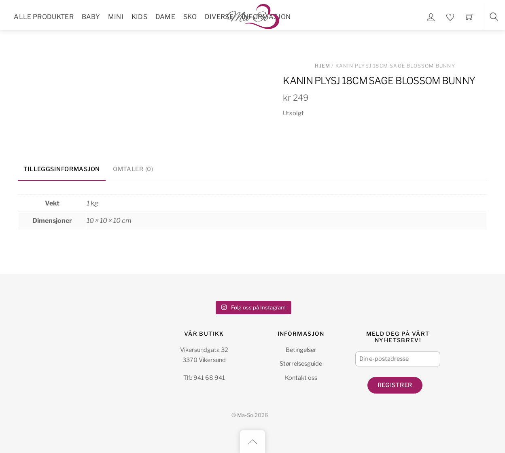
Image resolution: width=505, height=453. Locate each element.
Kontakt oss (301, 377)
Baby (91, 17)
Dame (165, 17)
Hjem (322, 66)
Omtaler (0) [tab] (133, 169)
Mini (115, 17)
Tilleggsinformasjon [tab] (61, 169)
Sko (190, 17)
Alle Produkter (43, 17)
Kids (139, 17)
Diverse (219, 17)
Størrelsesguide (301, 363)
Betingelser (301, 350)
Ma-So (245, 415)
